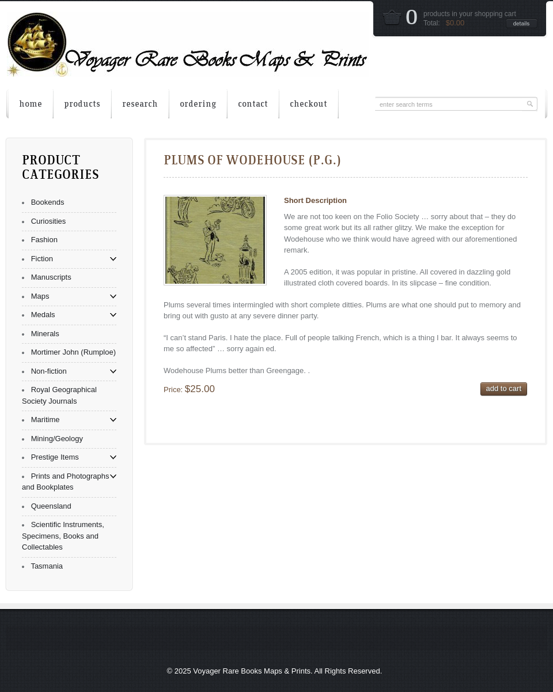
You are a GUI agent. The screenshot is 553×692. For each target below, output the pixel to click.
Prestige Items (55, 457)
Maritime (45, 419)
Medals (43, 314)
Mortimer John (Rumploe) (73, 352)
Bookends (48, 202)
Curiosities (48, 221)
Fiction (42, 258)
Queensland (51, 506)
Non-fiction (49, 371)
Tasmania (47, 566)
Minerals (45, 333)
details (521, 23)
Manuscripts (51, 277)
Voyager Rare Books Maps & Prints (251, 671)
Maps (40, 296)
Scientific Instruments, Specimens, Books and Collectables (63, 535)
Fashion (44, 239)
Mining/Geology (57, 438)
